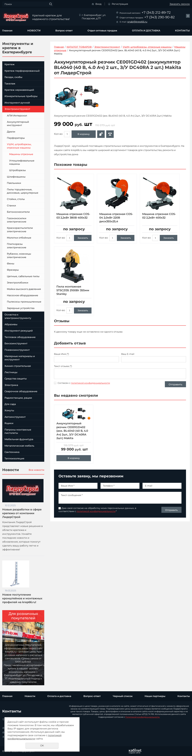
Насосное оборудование (22, 295)
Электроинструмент (17, 109)
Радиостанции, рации (18, 397)
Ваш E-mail (127, 354)
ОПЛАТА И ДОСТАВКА (146, 30)
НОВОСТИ (33, 30)
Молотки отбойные (19, 237)
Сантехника (11, 452)
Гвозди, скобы (13, 77)
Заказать (83, 237)
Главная (7, 30)
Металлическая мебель (19, 445)
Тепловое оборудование (20, 337)
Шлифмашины (16, 176)
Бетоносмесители (18, 211)
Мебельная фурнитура (18, 439)
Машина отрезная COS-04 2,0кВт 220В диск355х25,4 (116, 217)
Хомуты (9, 410)
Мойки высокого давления (24, 289)
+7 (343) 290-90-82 (159, 17)
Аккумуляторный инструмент (18, 123)
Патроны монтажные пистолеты (17, 431)
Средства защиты (15, 378)
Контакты (183, 696)
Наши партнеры (155, 696)
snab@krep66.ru (137, 21)
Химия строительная (17, 366)
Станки (11, 205)
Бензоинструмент (15, 343)
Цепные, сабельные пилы (23, 276)
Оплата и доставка (59, 696)
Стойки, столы (16, 199)
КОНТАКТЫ (182, 30)
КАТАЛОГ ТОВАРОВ (79, 47)
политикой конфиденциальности (90, 383)
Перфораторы (16, 138)
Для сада (10, 404)
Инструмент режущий (18, 330)
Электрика (11, 385)
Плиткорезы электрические (16, 246)
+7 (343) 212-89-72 (156, 13)
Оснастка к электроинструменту (17, 316)
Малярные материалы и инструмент (19, 358)
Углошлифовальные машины (21, 162)
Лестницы (10, 372)
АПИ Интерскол (17, 115)
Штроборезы (17, 170)
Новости (30, 696)
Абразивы (10, 324)
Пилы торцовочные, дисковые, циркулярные (22, 191)
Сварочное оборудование (20, 391)
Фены (10, 263)
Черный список (123, 696)
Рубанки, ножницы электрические (19, 255)
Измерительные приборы (21, 96)
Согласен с (84, 383)
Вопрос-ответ (64, 30)
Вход (98, 4)
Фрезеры (13, 269)
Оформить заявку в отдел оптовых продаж (101, 134)
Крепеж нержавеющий (19, 89)
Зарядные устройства (20, 308)
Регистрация (120, 4)
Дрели (11, 131)
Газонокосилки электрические (16, 220)
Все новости (36, 470)
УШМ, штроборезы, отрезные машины (19, 146)
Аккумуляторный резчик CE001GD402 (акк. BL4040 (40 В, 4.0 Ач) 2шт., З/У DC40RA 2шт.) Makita (72, 436)
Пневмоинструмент (17, 349)
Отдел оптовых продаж (102, 30)
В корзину (84, 134)
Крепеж (9, 64)
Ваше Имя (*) (61, 354)
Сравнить (110, 134)
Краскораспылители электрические (20, 230)
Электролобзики (17, 282)
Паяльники (14, 183)
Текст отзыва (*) (63, 366)
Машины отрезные (21, 154)
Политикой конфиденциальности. (142, 717)
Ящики (8, 423)
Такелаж (9, 83)
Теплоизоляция (14, 458)
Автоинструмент (15, 416)
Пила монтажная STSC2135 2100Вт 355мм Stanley (72, 290)
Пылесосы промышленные (24, 301)
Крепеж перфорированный (22, 70)
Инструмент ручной (17, 102)
